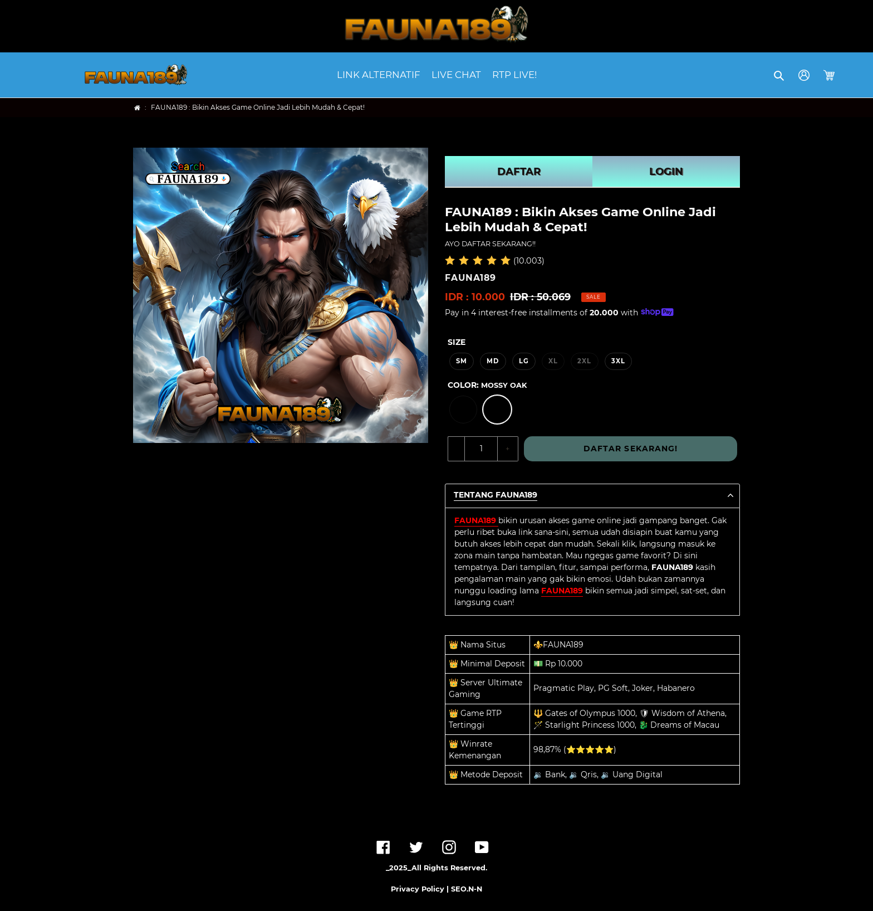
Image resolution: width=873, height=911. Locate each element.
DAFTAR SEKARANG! (630, 449)
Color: (487, 385)
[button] (779, 75)
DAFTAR (519, 171)
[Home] (137, 108)
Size (456, 342)
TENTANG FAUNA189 (495, 495)
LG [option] (524, 361)
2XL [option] (584, 361)
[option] (463, 409)
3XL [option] (618, 361)
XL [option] (553, 361)
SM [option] (461, 361)
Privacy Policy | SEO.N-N (436, 889)
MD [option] (493, 361)
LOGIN (666, 171)
